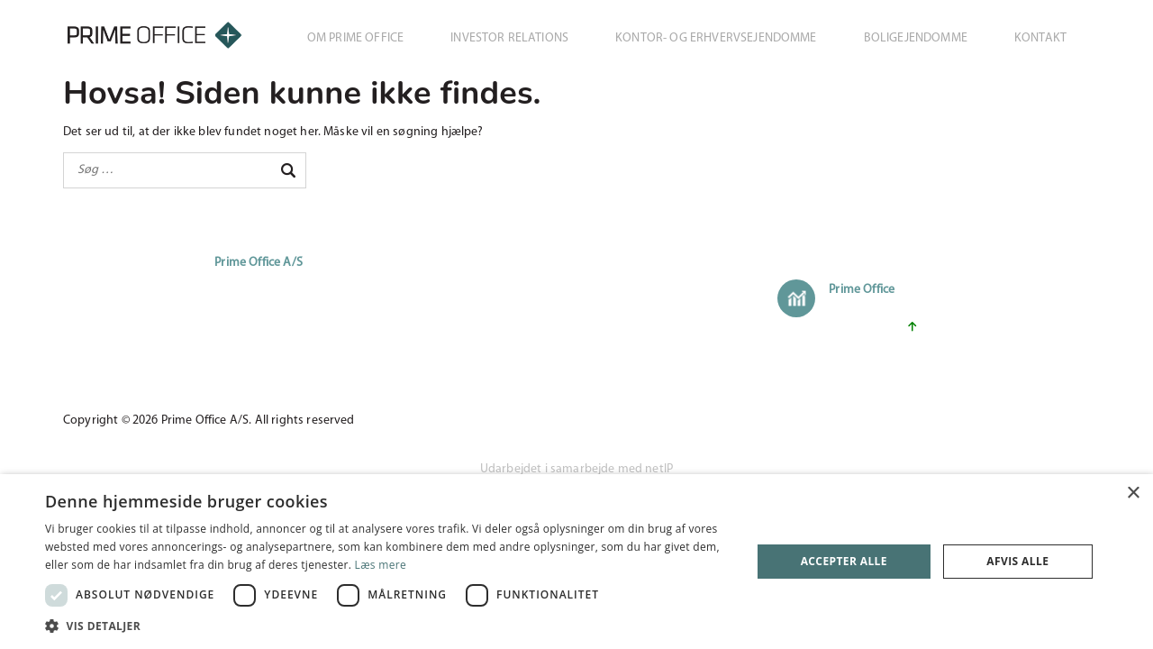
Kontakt (1040, 38)
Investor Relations (509, 38)
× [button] (1132, 493)
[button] (388, 626)
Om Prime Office (355, 38)
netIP (659, 469)
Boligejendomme (915, 38)
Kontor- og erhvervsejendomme (715, 38)
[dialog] (576, 561)
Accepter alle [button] (844, 561)
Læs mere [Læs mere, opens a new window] (380, 564)
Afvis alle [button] (1017, 561)
